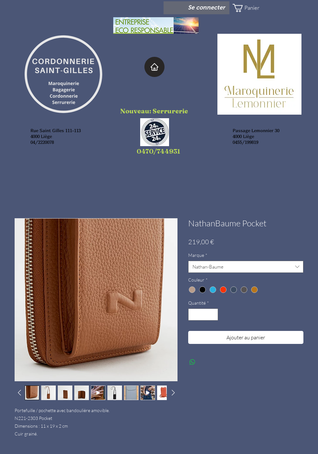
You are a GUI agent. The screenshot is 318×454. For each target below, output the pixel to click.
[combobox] (245, 267)
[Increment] (213, 314)
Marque (197, 255)
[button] (252, 8)
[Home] (154, 67)
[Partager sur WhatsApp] (192, 362)
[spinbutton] (203, 314)
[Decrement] (193, 314)
